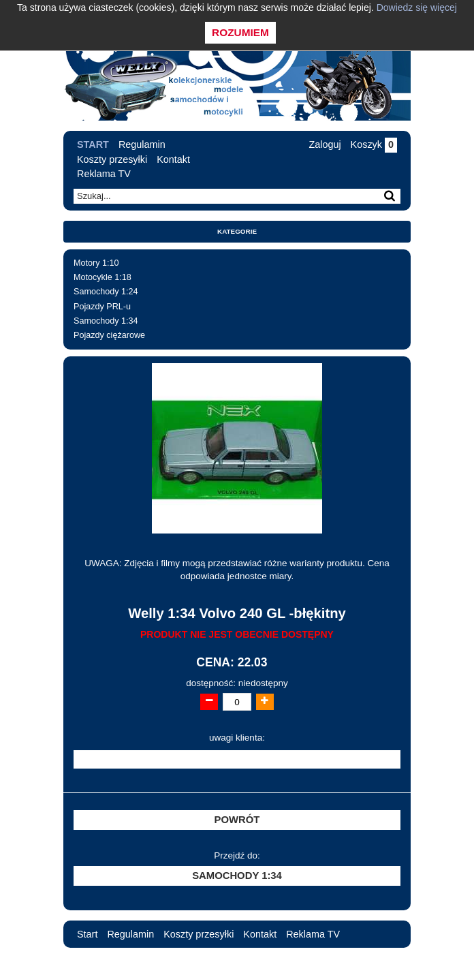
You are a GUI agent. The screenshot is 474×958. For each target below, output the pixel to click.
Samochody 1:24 (106, 291)
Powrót (237, 819)
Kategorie (237, 231)
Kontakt (173, 159)
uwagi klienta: (237, 737)
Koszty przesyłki (112, 159)
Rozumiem (240, 32)
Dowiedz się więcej (417, 7)
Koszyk (374, 144)
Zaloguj (325, 144)
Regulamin (141, 144)
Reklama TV (104, 173)
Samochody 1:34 (106, 321)
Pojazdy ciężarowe (109, 335)
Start (93, 144)
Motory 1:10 (96, 263)
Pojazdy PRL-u (102, 306)
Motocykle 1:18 (102, 277)
